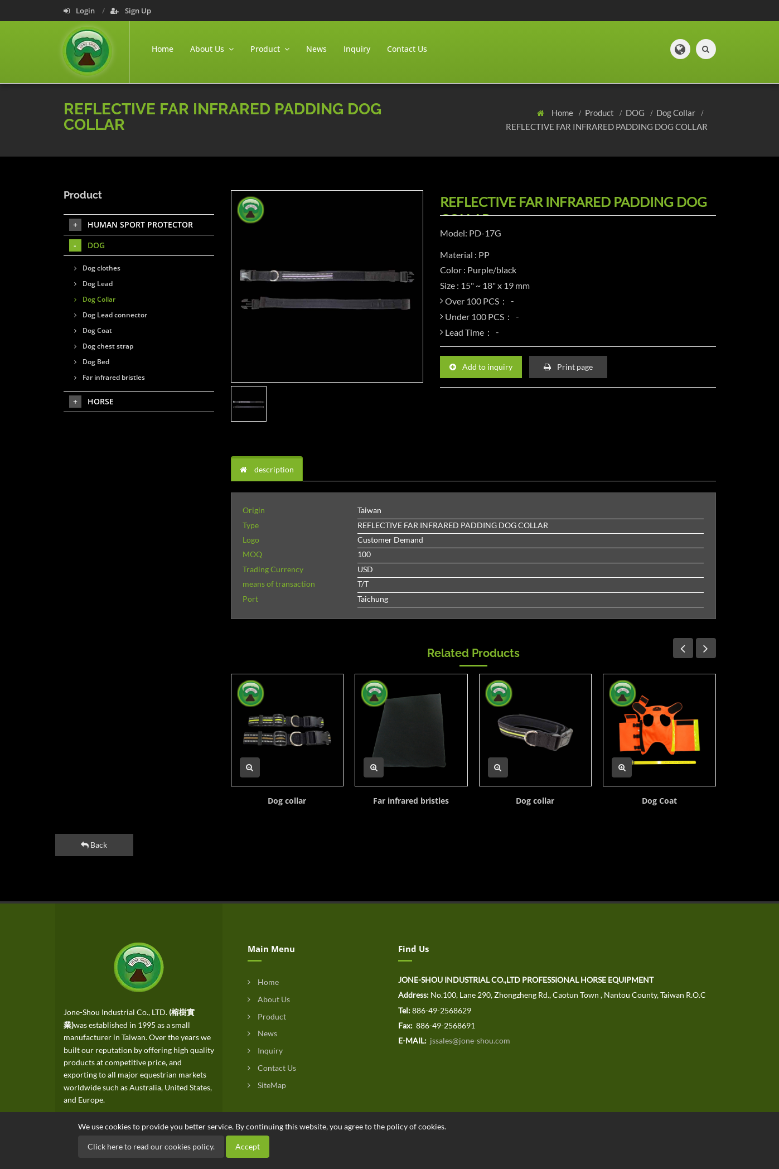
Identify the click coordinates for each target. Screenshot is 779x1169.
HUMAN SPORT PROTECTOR (131, 225)
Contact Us (407, 49)
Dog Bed (91, 361)
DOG (636, 113)
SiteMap (267, 1085)
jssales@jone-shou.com (469, 1040)
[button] (680, 49)
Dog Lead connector (110, 315)
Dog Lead (93, 283)
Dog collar (287, 800)
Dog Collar (676, 113)
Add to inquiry (480, 366)
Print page (568, 366)
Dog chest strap (103, 346)
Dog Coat (659, 800)
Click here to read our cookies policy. (151, 1146)
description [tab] (267, 469)
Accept (247, 1146)
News (316, 49)
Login (80, 11)
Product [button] (269, 49)
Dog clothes (97, 268)
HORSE (91, 401)
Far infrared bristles (411, 800)
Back (94, 844)
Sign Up (130, 11)
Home (162, 49)
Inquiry (356, 49)
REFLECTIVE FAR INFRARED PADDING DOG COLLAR (607, 127)
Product (600, 113)
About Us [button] (212, 49)
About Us (269, 999)
